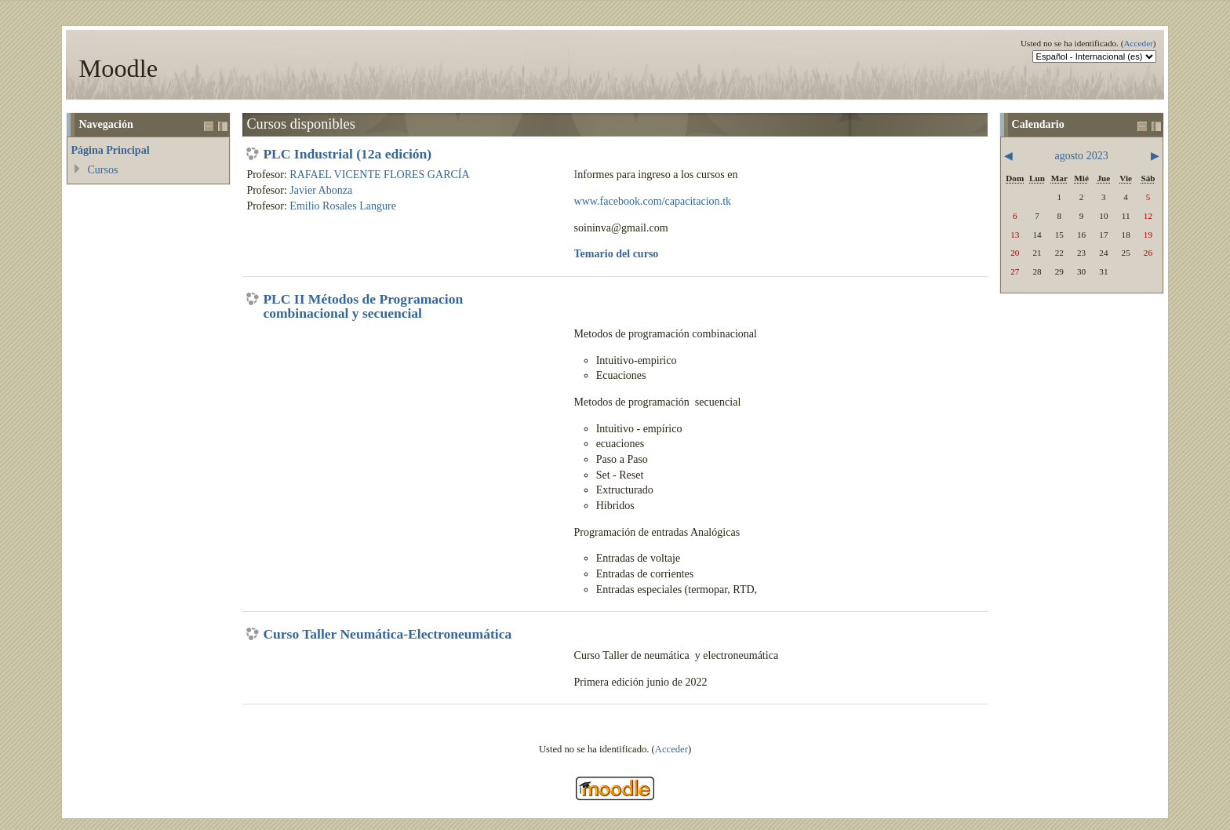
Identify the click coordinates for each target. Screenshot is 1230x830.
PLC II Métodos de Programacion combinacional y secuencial (363, 306)
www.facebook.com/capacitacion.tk (653, 201)
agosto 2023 (1081, 155)
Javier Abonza (320, 190)
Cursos (102, 169)
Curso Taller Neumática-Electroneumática (387, 635)
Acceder (1137, 43)
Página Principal (110, 150)
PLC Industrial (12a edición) (347, 154)
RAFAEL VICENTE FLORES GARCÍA (379, 174)
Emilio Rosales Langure (342, 205)
